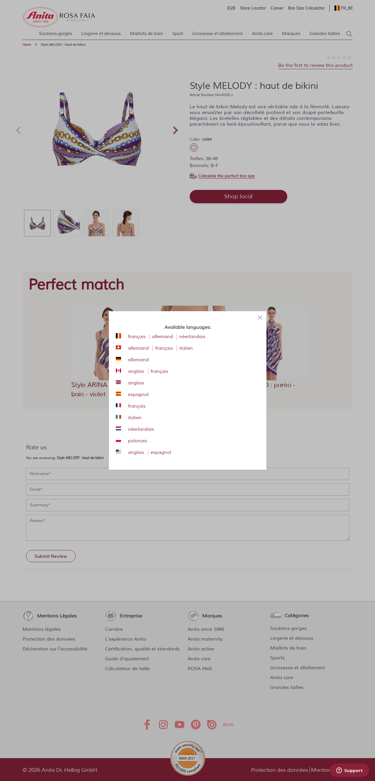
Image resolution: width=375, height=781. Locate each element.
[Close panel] (260, 317)
